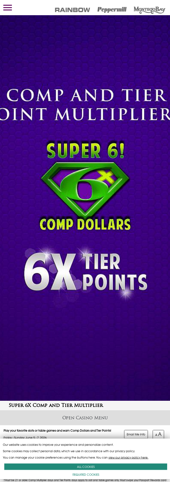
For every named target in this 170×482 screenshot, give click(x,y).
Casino (84, 417)
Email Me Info (136, 434)
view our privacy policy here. (128, 457)
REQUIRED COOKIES (86, 474)
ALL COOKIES (86, 466)
